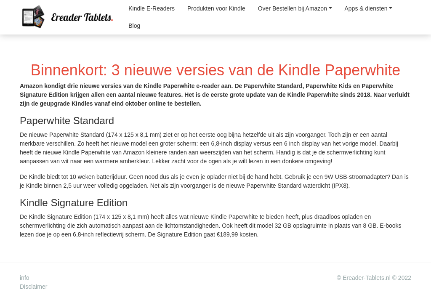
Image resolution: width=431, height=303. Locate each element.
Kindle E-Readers (151, 8)
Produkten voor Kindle (216, 8)
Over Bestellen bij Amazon (292, 8)
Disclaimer (33, 286)
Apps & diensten (366, 8)
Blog (134, 25)
